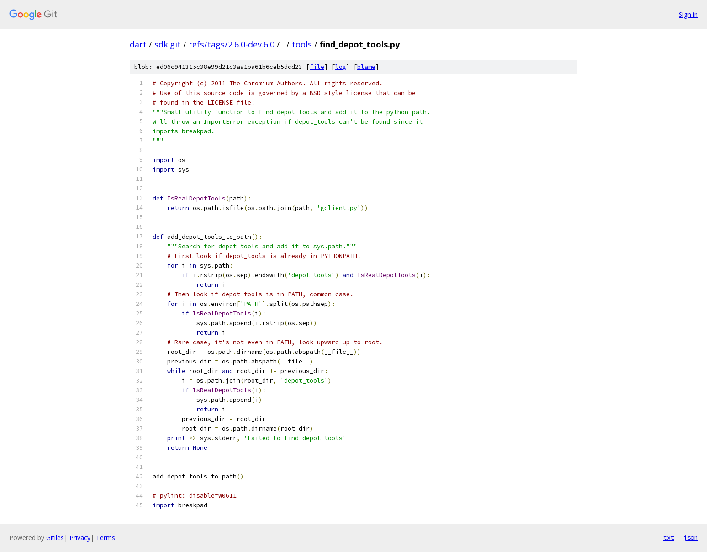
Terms (105, 537)
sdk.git (167, 44)
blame (366, 67)
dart (138, 44)
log (340, 67)
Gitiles (55, 537)
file (317, 67)
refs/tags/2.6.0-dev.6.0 (231, 44)
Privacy (79, 537)
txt (668, 537)
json (690, 537)
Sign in (688, 14)
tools (302, 44)
